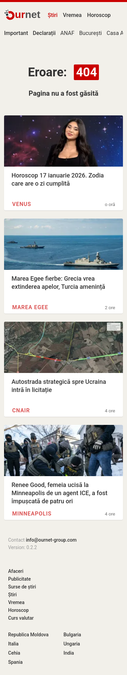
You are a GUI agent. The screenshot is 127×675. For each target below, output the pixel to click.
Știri (53, 15)
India (69, 653)
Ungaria (72, 643)
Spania (15, 662)
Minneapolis (31, 513)
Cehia (14, 653)
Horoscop (99, 15)
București (90, 33)
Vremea (72, 15)
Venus (21, 204)
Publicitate (19, 579)
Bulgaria (72, 634)
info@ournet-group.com (51, 540)
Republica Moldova (28, 634)
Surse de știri (22, 586)
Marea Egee (30, 307)
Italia (13, 643)
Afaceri (15, 571)
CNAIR (21, 410)
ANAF (67, 33)
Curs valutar (21, 618)
